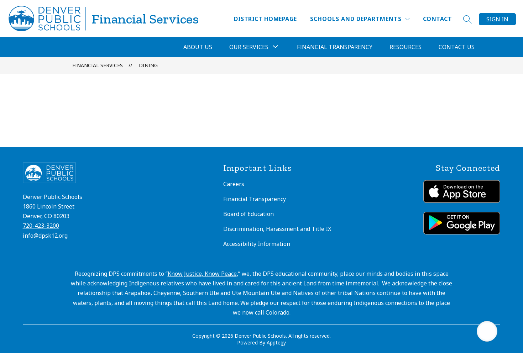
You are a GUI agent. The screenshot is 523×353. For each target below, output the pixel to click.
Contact (437, 19)
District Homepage (265, 19)
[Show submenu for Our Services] (248, 47)
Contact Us (457, 47)
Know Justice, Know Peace (202, 274)
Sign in (497, 19)
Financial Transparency (334, 47)
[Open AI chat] (487, 331)
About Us (197, 47)
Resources (405, 47)
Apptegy (276, 342)
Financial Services (97, 65)
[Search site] (467, 19)
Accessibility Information (256, 244)
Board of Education (248, 214)
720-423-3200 (41, 226)
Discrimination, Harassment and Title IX (277, 229)
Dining (148, 65)
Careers (233, 184)
